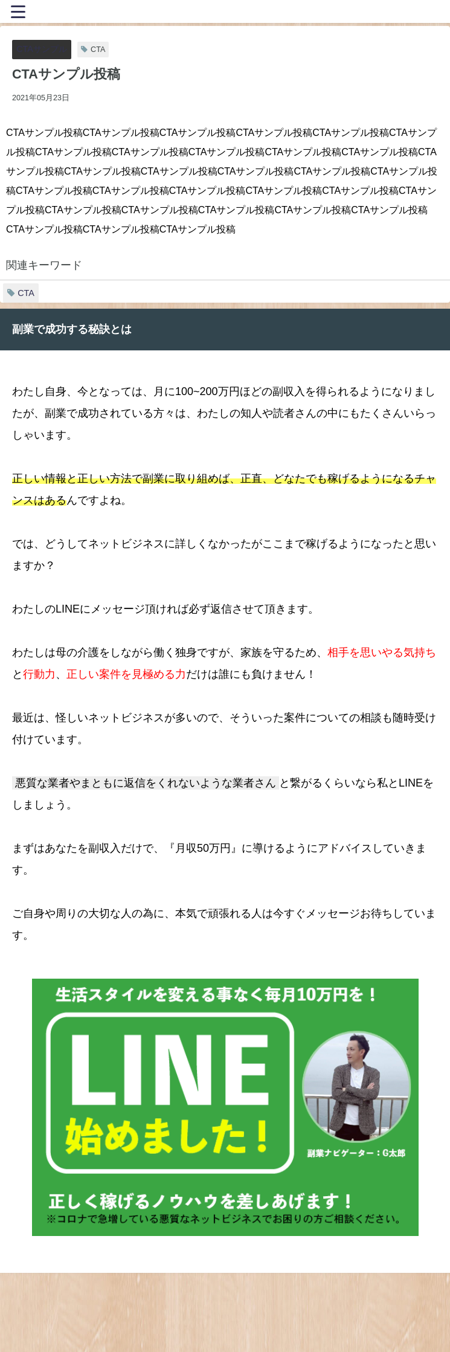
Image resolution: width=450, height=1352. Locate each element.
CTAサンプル (41, 49)
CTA (26, 293)
